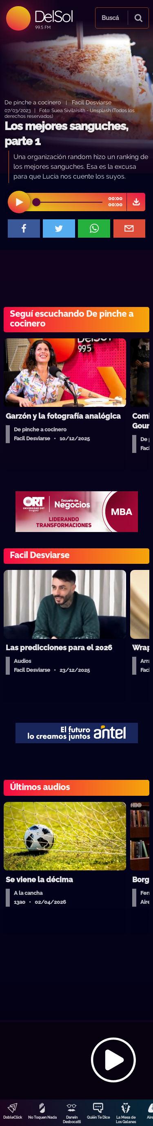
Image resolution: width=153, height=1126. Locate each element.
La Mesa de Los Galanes (126, 1119)
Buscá (110, 18)
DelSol (53, 16)
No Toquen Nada (42, 1117)
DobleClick (12, 1117)
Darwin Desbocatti (72, 1119)
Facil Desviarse (91, 102)
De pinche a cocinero (32, 102)
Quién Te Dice (98, 1117)
